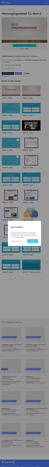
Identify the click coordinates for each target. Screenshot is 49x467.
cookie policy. (19, 237)
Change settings (16, 241)
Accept (32, 241)
